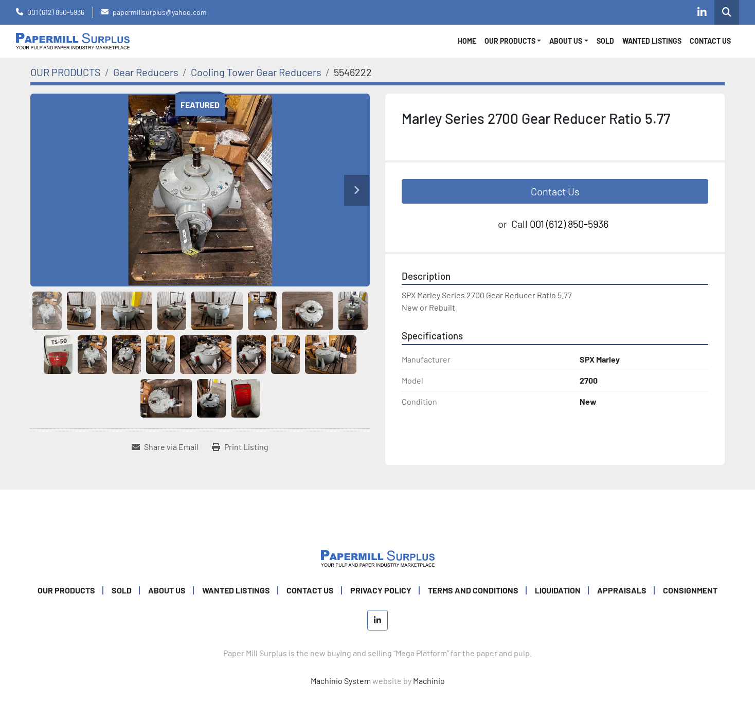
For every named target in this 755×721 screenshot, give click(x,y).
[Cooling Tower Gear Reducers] (256, 72)
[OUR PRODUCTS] (65, 72)
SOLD (605, 41)
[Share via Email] (165, 447)
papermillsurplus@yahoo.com (160, 12)
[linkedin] (702, 12)
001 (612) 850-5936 (55, 12)
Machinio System (341, 681)
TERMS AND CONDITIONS (473, 590)
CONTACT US (710, 41)
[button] (513, 40)
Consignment (690, 590)
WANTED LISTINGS (651, 41)
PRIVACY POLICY (380, 590)
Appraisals (621, 590)
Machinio (429, 681)
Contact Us (555, 191)
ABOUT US (167, 590)
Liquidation (558, 590)
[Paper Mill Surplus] (378, 557)
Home (467, 41)
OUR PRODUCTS (509, 41)
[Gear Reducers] (145, 72)
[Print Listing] (240, 447)
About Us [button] (565, 41)
